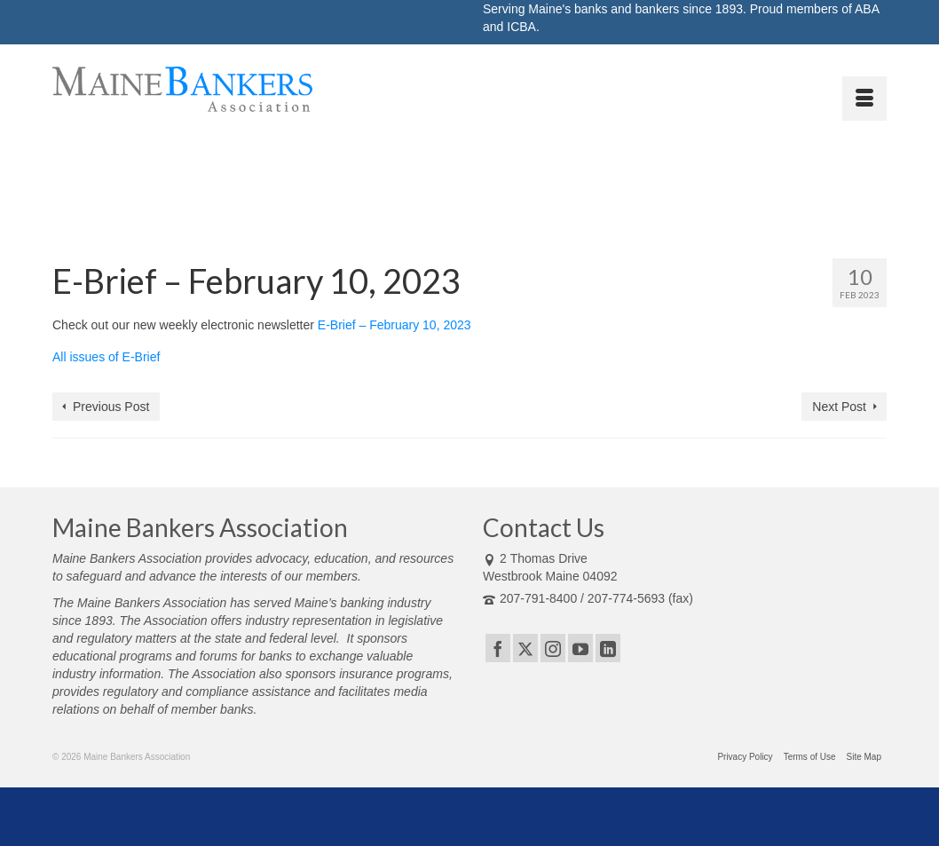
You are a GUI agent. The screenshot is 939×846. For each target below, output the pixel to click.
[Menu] (864, 98)
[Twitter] (525, 647)
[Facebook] (497, 647)
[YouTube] (580, 647)
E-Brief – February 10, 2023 (394, 325)
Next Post (839, 406)
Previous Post (111, 406)
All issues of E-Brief (106, 357)
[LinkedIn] (608, 647)
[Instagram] (553, 647)
